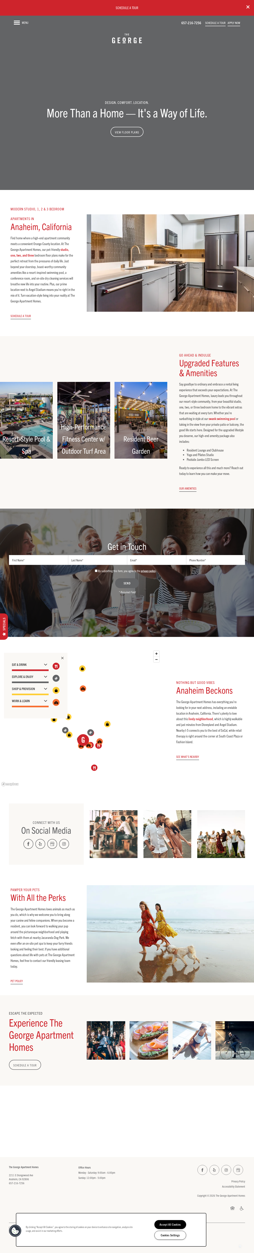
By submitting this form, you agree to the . (127, 571)
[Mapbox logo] (10, 784)
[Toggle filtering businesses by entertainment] (56, 678)
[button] (248, 7)
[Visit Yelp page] (40, 844)
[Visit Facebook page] (28, 844)
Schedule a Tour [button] (25, 1065)
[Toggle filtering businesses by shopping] (56, 690)
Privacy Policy (238, 1181)
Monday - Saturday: (87, 1172)
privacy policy (148, 571)
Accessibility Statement (233, 1186)
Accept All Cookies (170, 1224)
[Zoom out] (156, 659)
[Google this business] (52, 844)
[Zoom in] (156, 654)
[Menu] (21, 23)
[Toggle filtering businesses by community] (56, 702)
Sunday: (82, 1177)
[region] (80, 718)
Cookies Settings (170, 1235)
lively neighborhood (201, 719)
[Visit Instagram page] (64, 844)
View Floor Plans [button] (127, 132)
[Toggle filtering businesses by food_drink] (56, 666)
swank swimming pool (222, 418)
